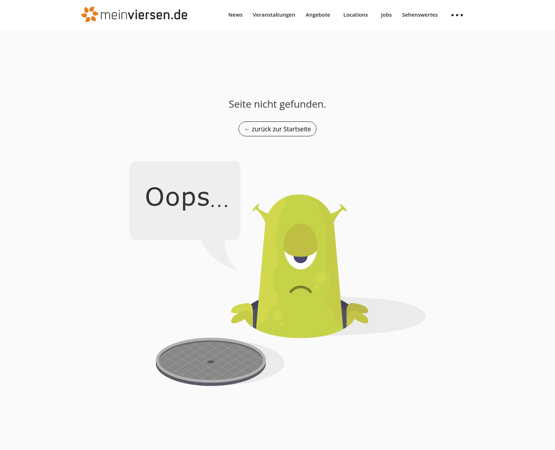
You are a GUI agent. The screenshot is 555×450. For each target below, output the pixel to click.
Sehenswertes (420, 14)
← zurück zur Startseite (277, 129)
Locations (355, 14)
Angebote (318, 14)
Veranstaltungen (274, 14)
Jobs (386, 14)
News (235, 14)
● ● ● (457, 14)
